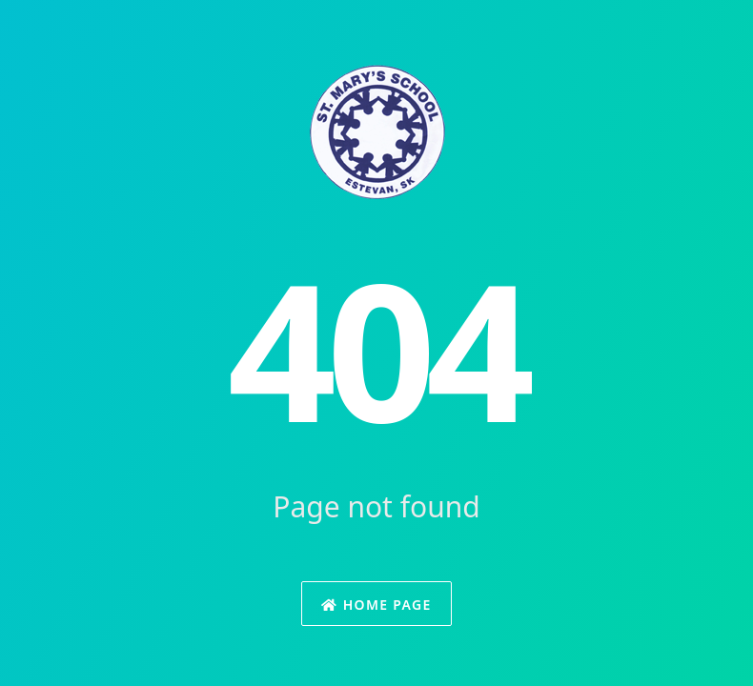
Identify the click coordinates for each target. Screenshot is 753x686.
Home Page (376, 604)
